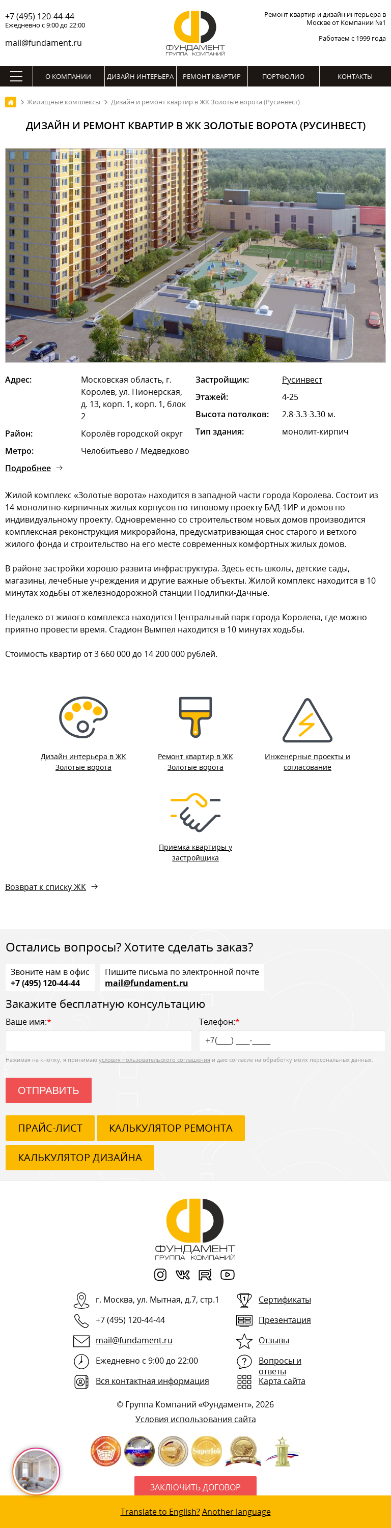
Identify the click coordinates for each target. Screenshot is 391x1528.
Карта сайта (282, 1381)
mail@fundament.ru (43, 42)
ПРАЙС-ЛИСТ (50, 1128)
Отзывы (274, 1340)
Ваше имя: (99, 1033)
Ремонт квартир (212, 76)
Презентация (285, 1319)
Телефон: (292, 1033)
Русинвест (302, 379)
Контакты (355, 76)
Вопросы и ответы (280, 1366)
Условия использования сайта (195, 1419)
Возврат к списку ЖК (45, 886)
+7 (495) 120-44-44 (39, 16)
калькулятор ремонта (171, 1128)
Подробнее (28, 468)
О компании (68, 76)
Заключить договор (195, 1487)
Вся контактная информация (152, 1381)
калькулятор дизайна (80, 1157)
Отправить (48, 1090)
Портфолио (283, 76)
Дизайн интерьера (140, 76)
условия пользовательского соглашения (154, 1059)
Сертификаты (285, 1299)
